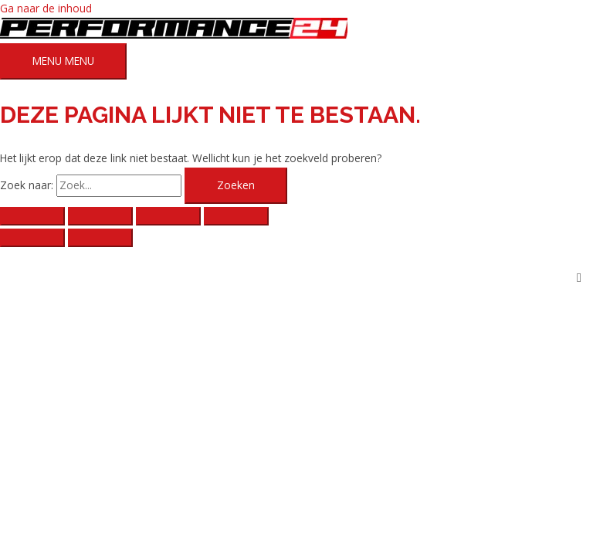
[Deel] (168, 216)
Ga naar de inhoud (46, 8)
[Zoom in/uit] (32, 216)
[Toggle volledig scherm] (100, 216)
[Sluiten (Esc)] (236, 216)
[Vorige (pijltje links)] (32, 238)
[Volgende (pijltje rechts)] (100, 238)
